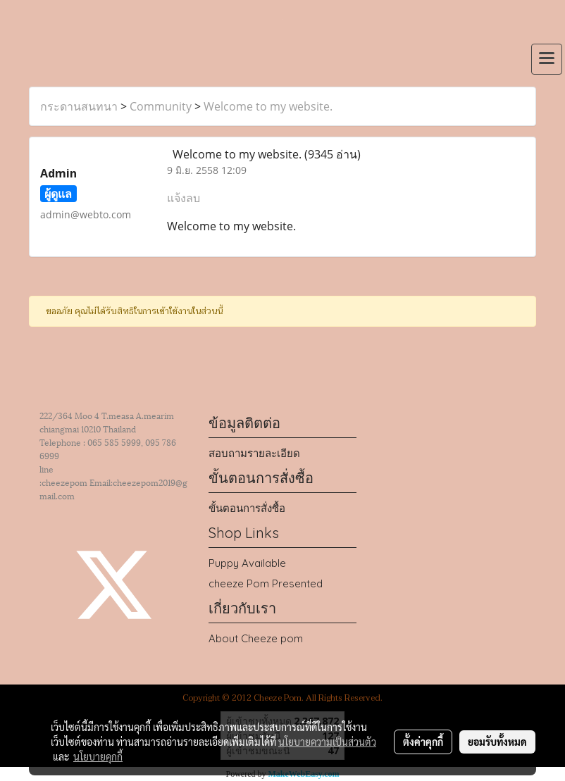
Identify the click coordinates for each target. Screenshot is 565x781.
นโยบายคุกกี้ (98, 756)
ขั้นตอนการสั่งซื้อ (247, 508)
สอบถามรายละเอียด (254, 453)
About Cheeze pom (256, 638)
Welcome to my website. (268, 106)
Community (161, 106)
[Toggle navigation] (546, 59)
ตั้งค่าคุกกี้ (423, 741)
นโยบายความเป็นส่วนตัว (327, 741)
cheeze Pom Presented (266, 583)
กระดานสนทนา (79, 106)
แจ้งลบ (183, 198)
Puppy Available (247, 563)
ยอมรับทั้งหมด (497, 741)
